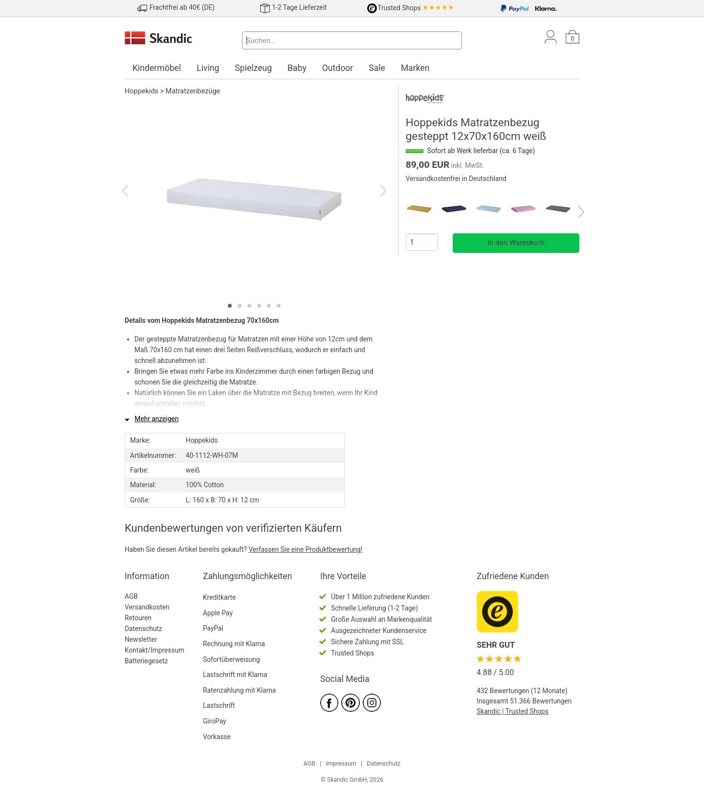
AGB (131, 596)
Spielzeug (253, 68)
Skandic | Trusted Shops (513, 711)
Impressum (341, 763)
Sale (377, 68)
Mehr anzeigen (156, 419)
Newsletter (141, 639)
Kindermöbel (156, 68)
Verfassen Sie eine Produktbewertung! (305, 549)
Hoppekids (141, 91)
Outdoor (337, 68)
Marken (415, 68)
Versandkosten (147, 607)
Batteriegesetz (146, 661)
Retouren (138, 618)
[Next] (375, 192)
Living (208, 68)
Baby (297, 68)
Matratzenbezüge (193, 91)
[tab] (230, 306)
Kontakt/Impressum (154, 650)
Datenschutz (143, 629)
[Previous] (134, 192)
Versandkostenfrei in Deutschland (456, 178)
